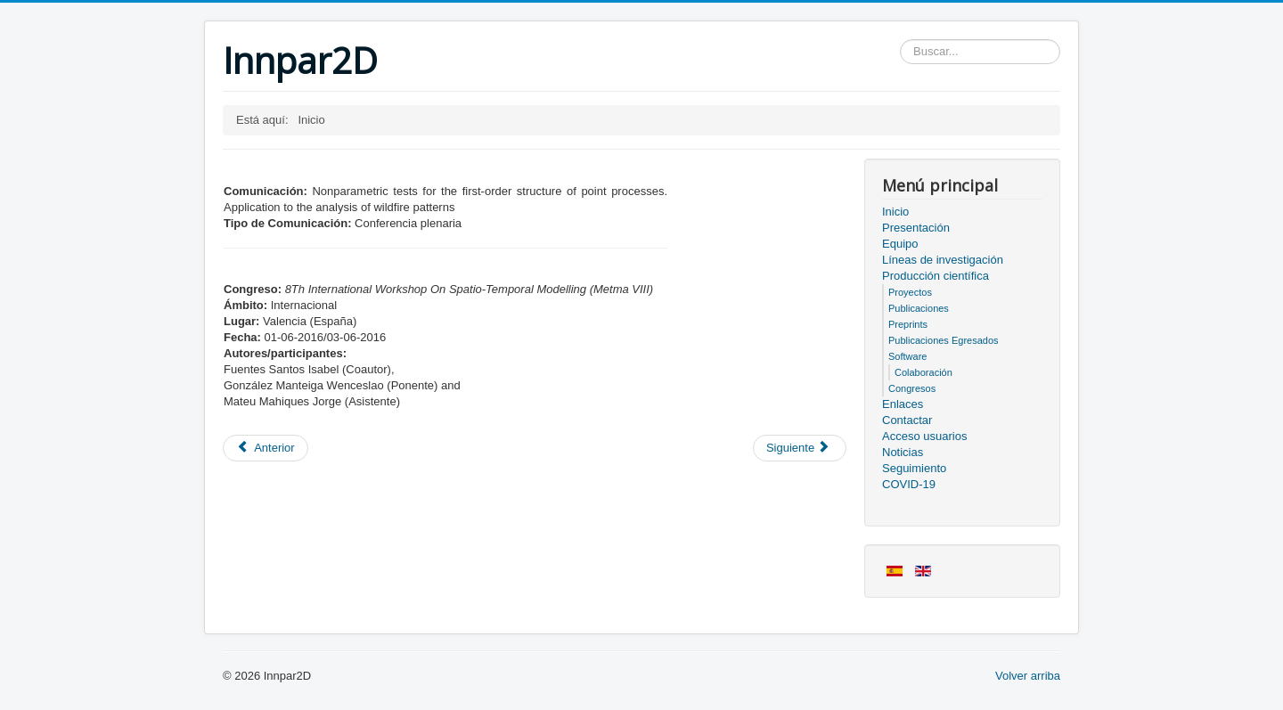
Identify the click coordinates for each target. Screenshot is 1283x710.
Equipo (900, 243)
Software (907, 356)
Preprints (908, 324)
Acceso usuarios (924, 436)
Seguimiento (914, 468)
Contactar (907, 420)
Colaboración (923, 372)
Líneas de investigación (942, 259)
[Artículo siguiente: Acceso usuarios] (799, 448)
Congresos (912, 388)
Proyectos (910, 292)
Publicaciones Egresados (943, 340)
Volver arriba (1027, 675)
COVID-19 (909, 484)
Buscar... (900, 39)
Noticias (902, 452)
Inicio (895, 211)
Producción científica (935, 275)
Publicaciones (918, 308)
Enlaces (902, 404)
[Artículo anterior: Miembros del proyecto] (265, 448)
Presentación (916, 227)
